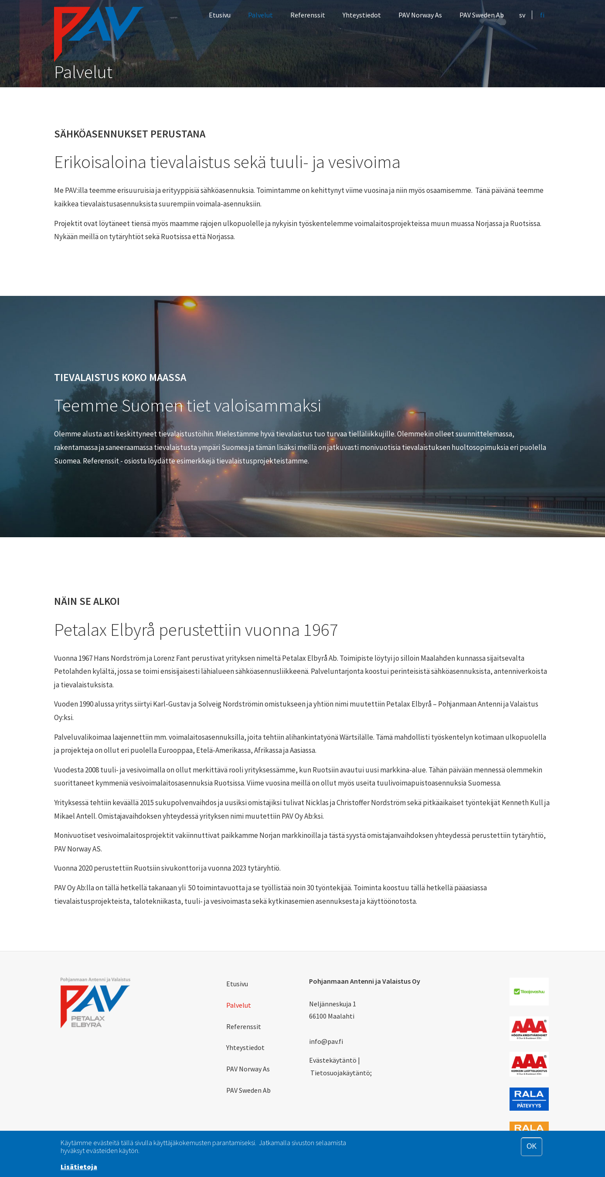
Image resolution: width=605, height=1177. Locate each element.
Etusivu (220, 14)
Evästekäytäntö (333, 1060)
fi (542, 14)
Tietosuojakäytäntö (340, 1072)
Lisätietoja (79, 1166)
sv (522, 14)
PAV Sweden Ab (481, 14)
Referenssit (307, 14)
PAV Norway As (420, 14)
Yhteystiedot (362, 14)
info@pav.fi (326, 1041)
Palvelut (260, 14)
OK (532, 1146)
